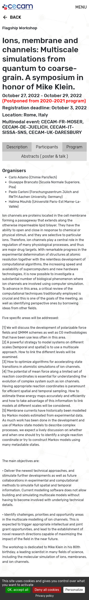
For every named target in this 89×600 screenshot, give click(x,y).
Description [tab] (17, 146)
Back (11, 17)
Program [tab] (74, 146)
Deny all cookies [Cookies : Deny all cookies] (47, 590)
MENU (81, 7)
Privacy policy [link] (44, 596)
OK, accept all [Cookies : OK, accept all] (18, 590)
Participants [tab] (47, 146)
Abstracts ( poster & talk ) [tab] (44, 156)
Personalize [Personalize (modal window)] (74, 590)
